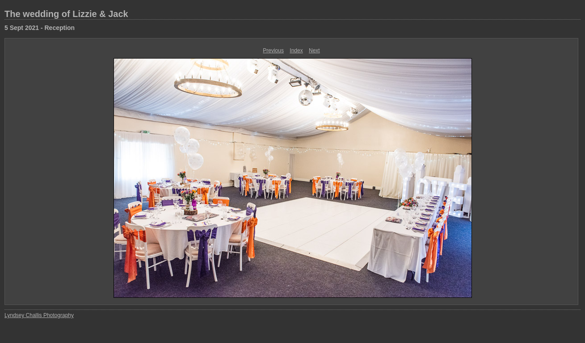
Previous (273, 50)
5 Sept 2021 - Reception (39, 27)
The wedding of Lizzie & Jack (66, 14)
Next (314, 50)
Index (296, 50)
